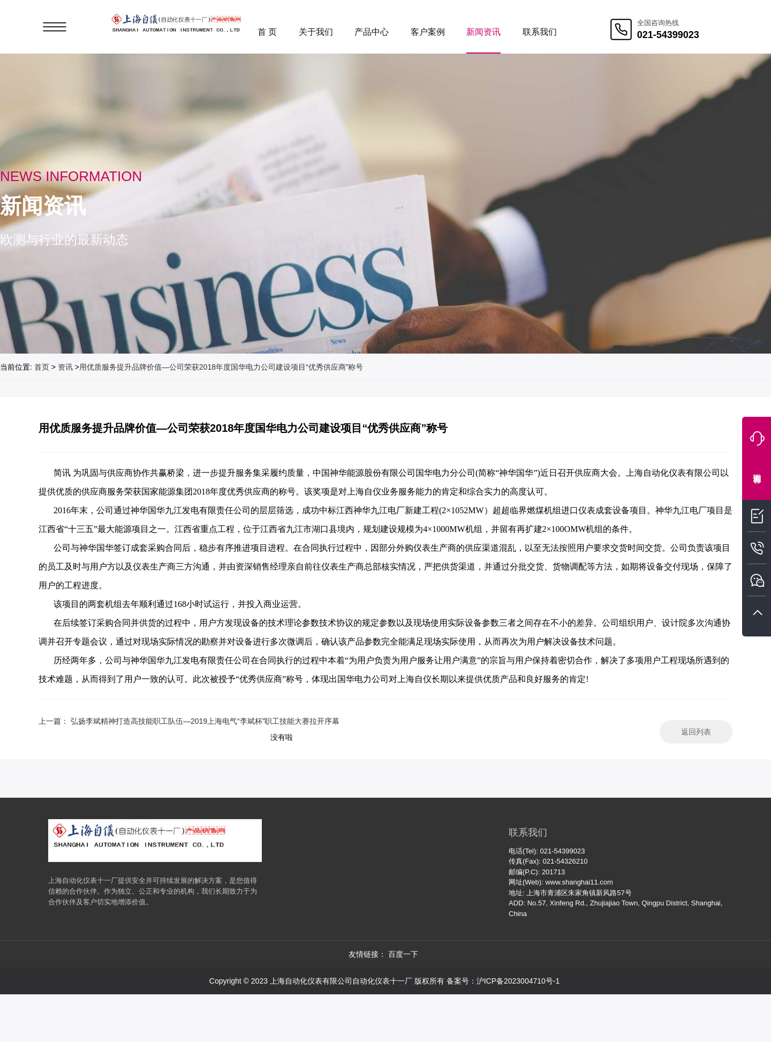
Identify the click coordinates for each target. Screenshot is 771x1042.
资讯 (65, 367)
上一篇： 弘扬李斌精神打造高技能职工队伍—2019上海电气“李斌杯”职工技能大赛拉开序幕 (189, 721)
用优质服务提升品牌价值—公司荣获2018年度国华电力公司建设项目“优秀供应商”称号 (221, 367)
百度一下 (403, 954)
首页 (41, 367)
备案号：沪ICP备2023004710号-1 (503, 981)
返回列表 (696, 732)
